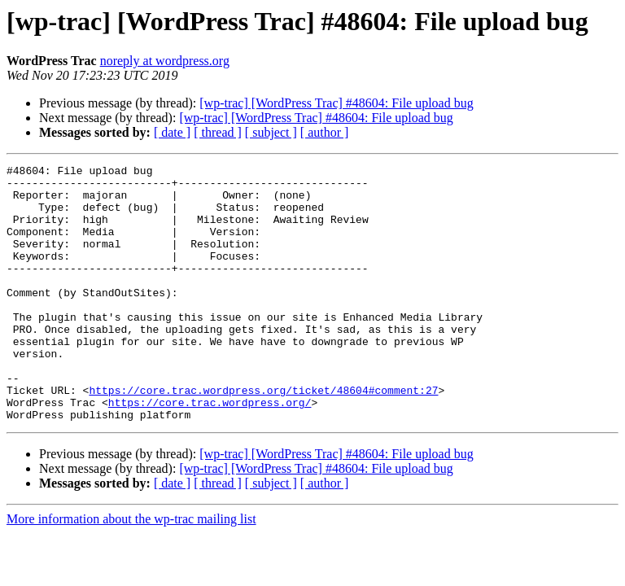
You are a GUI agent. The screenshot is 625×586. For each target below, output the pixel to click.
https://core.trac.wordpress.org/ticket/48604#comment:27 (263, 436)
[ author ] (324, 132)
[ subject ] (271, 132)
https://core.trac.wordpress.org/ (210, 451)
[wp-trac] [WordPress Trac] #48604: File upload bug (336, 103)
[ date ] (172, 132)
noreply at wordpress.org (164, 61)
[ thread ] (218, 132)
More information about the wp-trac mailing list (131, 570)
